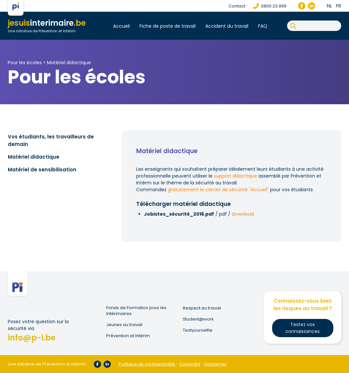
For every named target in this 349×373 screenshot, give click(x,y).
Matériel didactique (69, 62)
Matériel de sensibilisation (42, 169)
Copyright (189, 364)
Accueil (121, 26)
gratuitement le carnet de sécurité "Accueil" (218, 189)
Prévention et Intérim (128, 336)
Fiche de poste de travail (167, 26)
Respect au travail (202, 308)
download (243, 214)
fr (338, 5)
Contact (236, 6)
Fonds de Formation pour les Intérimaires (136, 311)
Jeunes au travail (124, 325)
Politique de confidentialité (147, 364)
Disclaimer (215, 364)
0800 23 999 (269, 6)
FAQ (262, 26)
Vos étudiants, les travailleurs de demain (51, 140)
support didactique (235, 176)
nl (329, 5)
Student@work (198, 319)
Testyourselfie (197, 330)
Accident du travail (226, 26)
